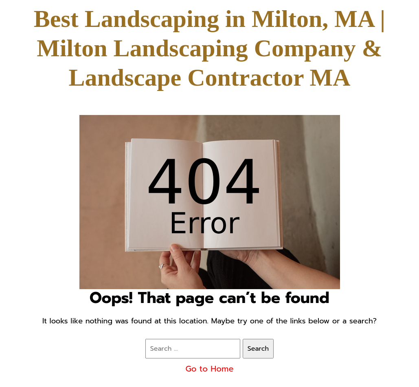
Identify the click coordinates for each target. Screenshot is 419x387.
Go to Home (209, 369)
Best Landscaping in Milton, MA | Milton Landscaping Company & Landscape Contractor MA (209, 48)
